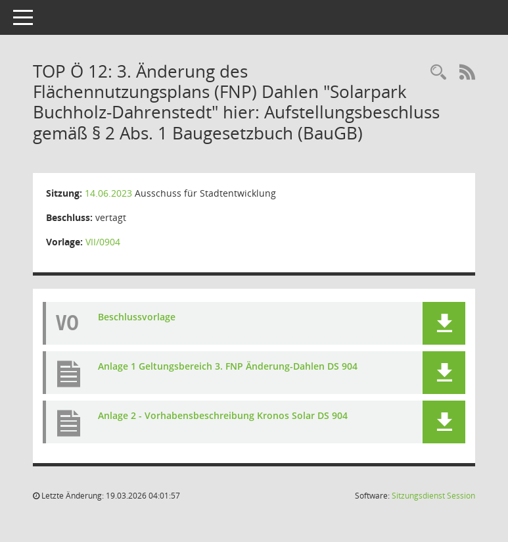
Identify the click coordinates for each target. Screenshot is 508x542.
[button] (444, 323)
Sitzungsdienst (433, 495)
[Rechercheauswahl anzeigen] (438, 73)
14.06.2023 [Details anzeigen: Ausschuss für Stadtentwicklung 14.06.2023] (108, 193)
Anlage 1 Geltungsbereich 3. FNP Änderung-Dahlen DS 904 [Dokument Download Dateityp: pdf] (228, 366)
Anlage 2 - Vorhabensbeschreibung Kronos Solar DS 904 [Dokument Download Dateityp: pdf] (223, 415)
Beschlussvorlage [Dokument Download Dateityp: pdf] (136, 316)
